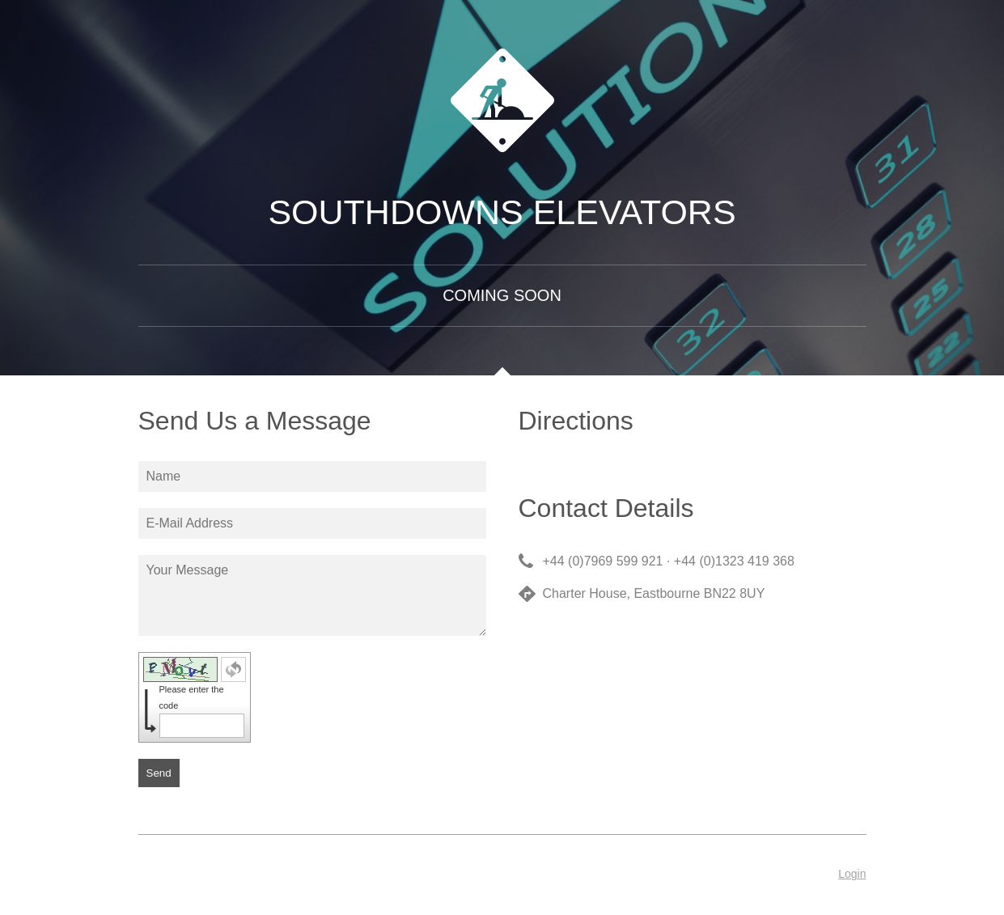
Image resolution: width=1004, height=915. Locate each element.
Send (159, 773)
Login (852, 873)
